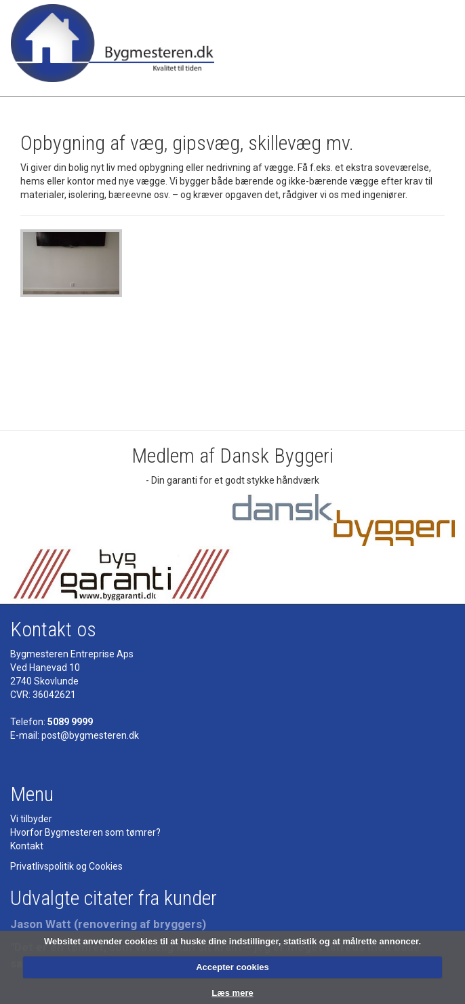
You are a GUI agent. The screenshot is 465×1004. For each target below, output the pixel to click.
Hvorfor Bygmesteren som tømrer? (85, 832)
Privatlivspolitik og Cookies (66, 866)
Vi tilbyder (31, 818)
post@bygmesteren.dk (90, 735)
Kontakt (26, 846)
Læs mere (232, 993)
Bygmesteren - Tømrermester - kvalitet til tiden (112, 48)
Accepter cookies (232, 967)
